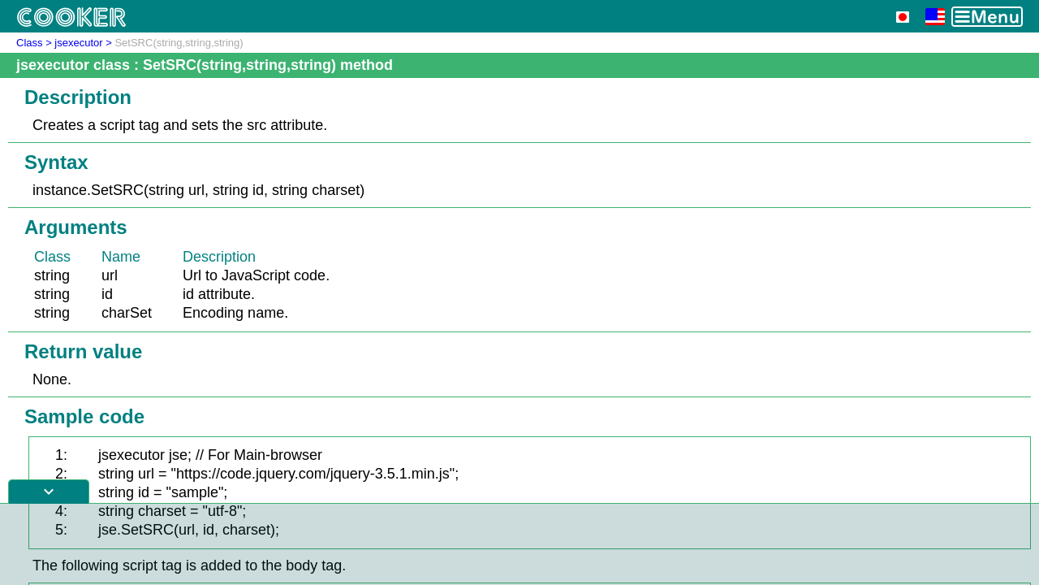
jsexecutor (78, 43)
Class (29, 43)
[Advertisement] (519, 544)
